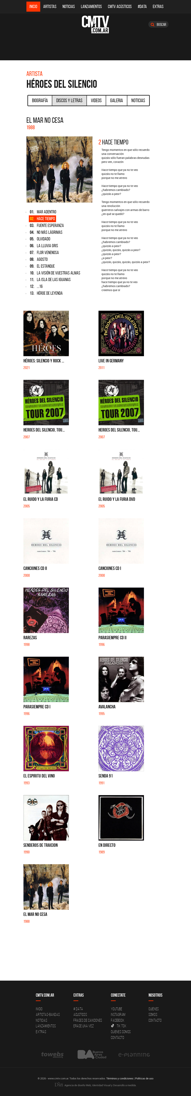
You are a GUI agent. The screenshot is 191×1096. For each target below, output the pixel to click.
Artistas (49, 6)
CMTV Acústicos (120, 6)
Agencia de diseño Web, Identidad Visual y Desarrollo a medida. (95, 1085)
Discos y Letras (69, 100)
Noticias (68, 6)
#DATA (142, 6)
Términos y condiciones (119, 1078)
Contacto (117, 1037)
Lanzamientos (91, 6)
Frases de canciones (87, 1020)
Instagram (118, 1014)
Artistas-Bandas (48, 1014)
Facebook (117, 1020)
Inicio (33, 6)
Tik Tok (118, 1026)
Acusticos (80, 1014)
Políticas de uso (144, 1078)
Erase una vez (83, 1026)
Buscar (158, 24)
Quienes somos (121, 1031)
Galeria (116, 100)
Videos (96, 100)
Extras (158, 6)
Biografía (40, 100)
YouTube (116, 1009)
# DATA (78, 1009)
